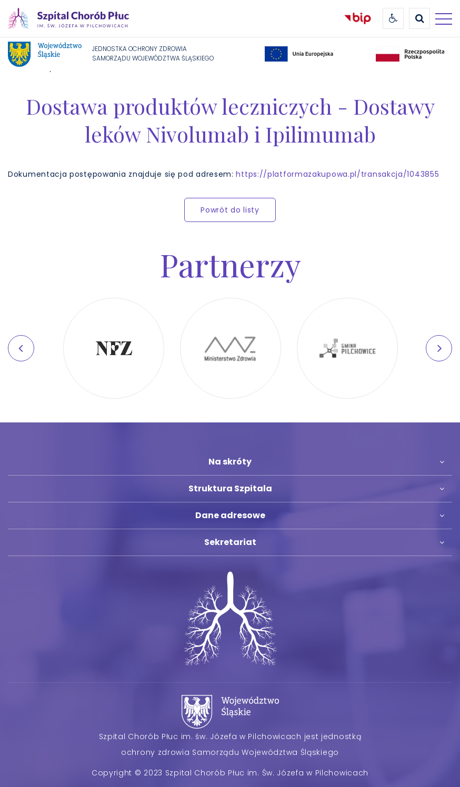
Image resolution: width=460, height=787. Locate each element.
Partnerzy (230, 264)
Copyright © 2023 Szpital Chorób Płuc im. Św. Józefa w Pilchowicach (230, 773)
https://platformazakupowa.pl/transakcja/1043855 (337, 174)
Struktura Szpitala (230, 488)
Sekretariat (230, 542)
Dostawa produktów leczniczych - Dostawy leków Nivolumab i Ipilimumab (230, 120)
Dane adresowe (230, 515)
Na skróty (230, 462)
